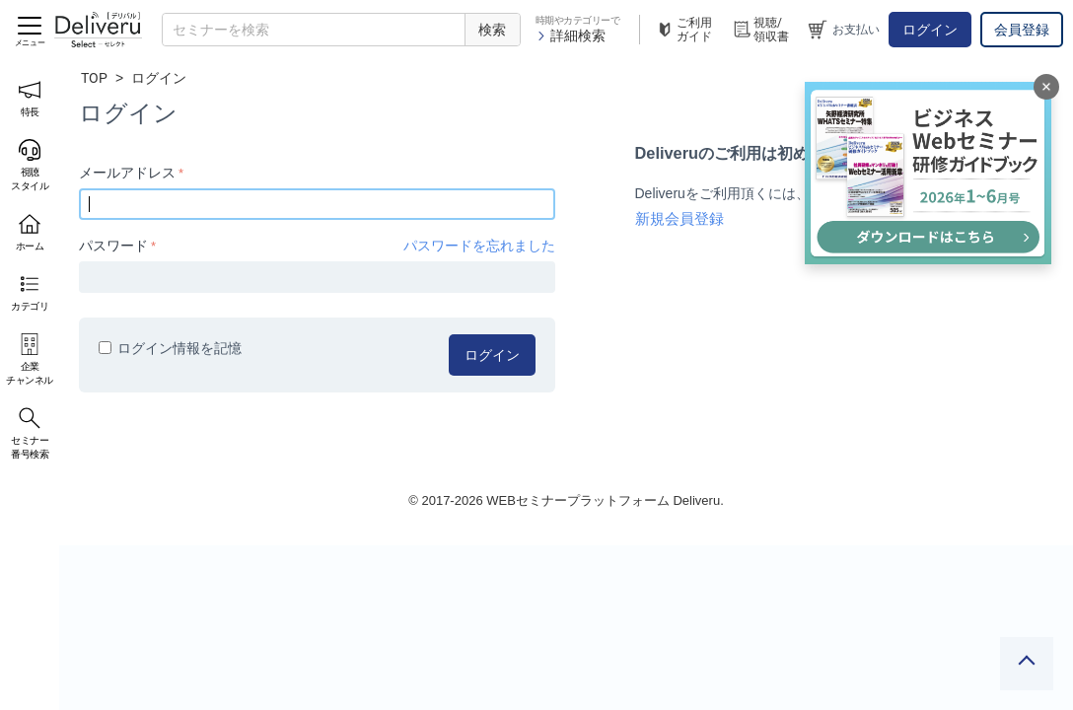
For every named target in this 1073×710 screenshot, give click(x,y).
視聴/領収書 (760, 29)
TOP (94, 78)
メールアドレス (127, 172)
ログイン (930, 29)
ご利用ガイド (683, 29)
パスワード (113, 245)
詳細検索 (571, 35)
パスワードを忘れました (479, 245)
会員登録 (1021, 29)
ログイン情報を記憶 (170, 348)
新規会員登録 (679, 219)
